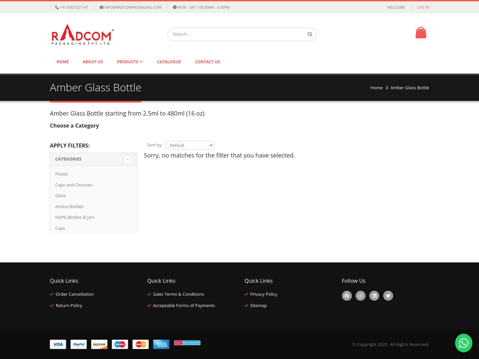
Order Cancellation (74, 294)
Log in (423, 7)
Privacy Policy (263, 294)
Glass (60, 195)
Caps (60, 228)
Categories (68, 159)
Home (63, 62)
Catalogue (169, 62)
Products (128, 62)
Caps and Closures (73, 185)
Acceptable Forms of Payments (184, 305)
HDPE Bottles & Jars (74, 217)
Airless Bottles (69, 206)
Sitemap (258, 305)
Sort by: (155, 145)
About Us (93, 62)
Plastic (61, 174)
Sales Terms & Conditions (178, 294)
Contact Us (207, 62)
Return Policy (69, 305)
